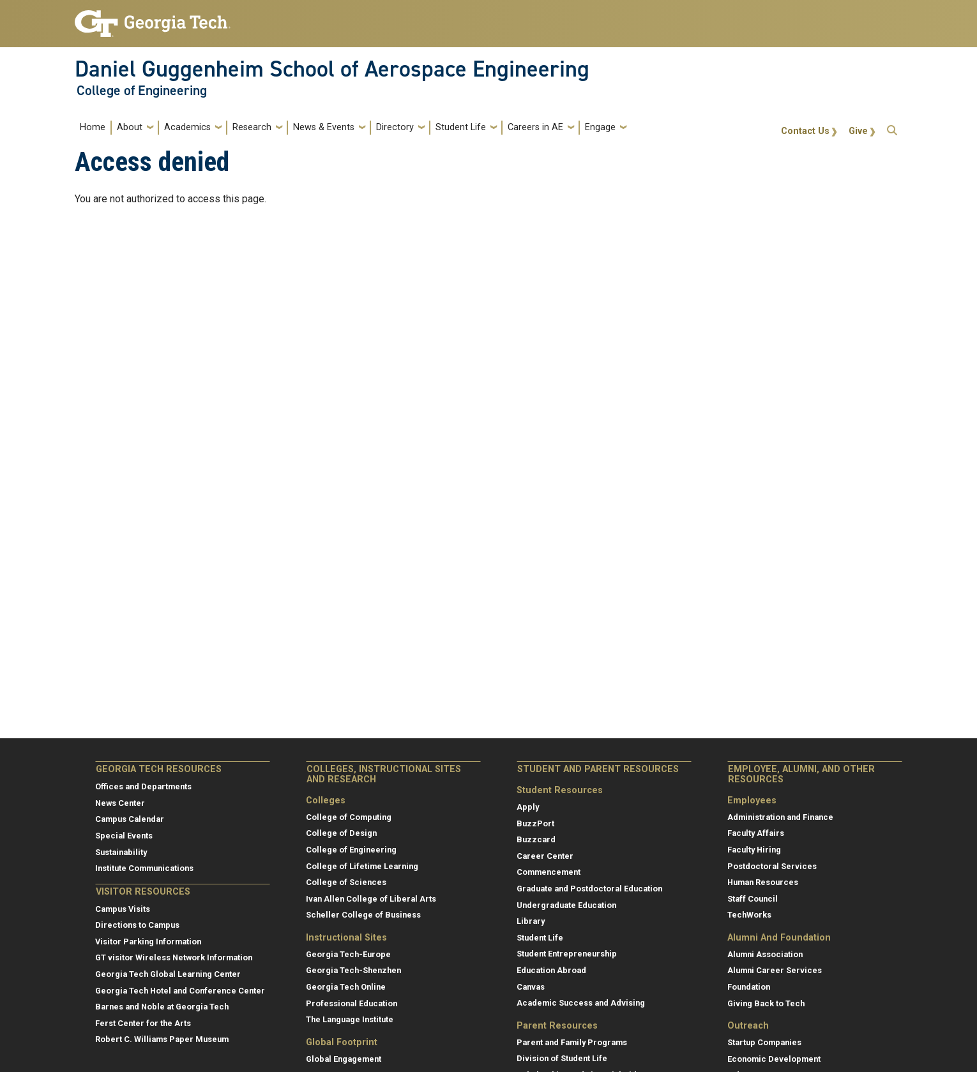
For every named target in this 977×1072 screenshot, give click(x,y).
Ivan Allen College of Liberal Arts (371, 899)
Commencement (548, 872)
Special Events (124, 835)
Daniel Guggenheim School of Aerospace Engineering (332, 68)
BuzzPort (535, 823)
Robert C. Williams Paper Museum (162, 1039)
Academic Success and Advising (581, 1003)
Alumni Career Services (774, 970)
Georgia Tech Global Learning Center (168, 974)
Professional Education (351, 1003)
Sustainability (121, 852)
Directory (395, 127)
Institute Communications (144, 868)
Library (531, 921)
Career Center (545, 856)
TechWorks (749, 914)
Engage (600, 127)
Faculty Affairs (755, 833)
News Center (120, 803)
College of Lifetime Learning (362, 866)
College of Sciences (346, 882)
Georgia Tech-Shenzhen (353, 970)
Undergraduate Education (566, 905)
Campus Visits (122, 909)
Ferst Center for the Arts (143, 1023)
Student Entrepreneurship (567, 953)
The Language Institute (349, 1019)
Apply (528, 807)
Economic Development (774, 1059)
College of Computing (348, 817)
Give (858, 131)
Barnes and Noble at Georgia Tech (162, 1006)
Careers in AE (535, 127)
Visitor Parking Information (148, 941)
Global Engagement (343, 1059)
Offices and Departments (143, 786)
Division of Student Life (562, 1058)
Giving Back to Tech (766, 1003)
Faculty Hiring (754, 849)
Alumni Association (765, 954)
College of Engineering (142, 90)
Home (92, 127)
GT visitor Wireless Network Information (173, 957)
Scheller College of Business (363, 914)
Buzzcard (536, 839)
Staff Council (752, 899)
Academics (187, 127)
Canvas (531, 987)
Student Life (460, 127)
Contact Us (805, 131)
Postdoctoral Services (772, 866)
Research (251, 127)
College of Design (341, 833)
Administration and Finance (780, 817)
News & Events (323, 127)
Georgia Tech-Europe (348, 954)
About (129, 127)
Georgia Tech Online (346, 987)
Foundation (748, 987)
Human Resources (762, 882)
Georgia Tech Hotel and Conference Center (180, 990)
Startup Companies (764, 1042)
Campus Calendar (129, 819)
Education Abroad (551, 970)
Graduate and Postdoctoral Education (589, 888)
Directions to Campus (137, 925)
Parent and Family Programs (572, 1042)
